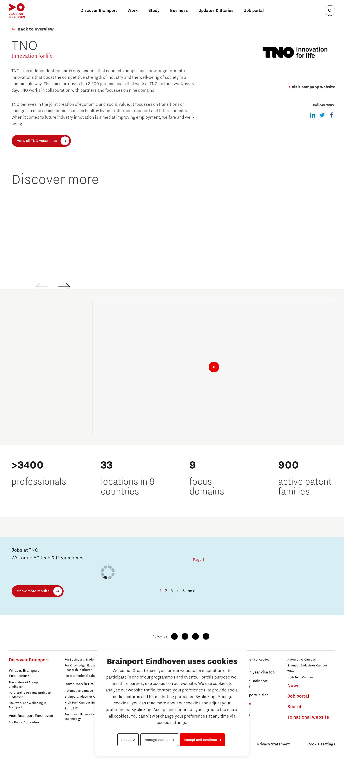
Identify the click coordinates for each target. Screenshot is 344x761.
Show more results (33, 591)
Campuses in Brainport (84, 684)
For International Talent (81, 676)
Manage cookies (157, 740)
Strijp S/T (70, 708)
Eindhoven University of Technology (80, 717)
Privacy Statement (273, 744)
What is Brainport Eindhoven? (24, 673)
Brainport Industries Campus (84, 696)
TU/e (290, 671)
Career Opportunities (250, 695)
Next (191, 591)
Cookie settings (321, 744)
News (293, 685)
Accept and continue (200, 740)
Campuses (241, 714)
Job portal (254, 10)
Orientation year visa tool (254, 672)
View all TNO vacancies (37, 141)
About (126, 740)
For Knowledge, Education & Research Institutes (84, 668)
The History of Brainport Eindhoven (25, 685)
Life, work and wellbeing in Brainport (27, 705)
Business (179, 10)
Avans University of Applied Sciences (251, 662)
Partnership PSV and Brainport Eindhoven (30, 695)
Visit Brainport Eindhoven (31, 716)
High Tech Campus (300, 677)
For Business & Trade (79, 659)
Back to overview (36, 29)
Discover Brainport (29, 660)
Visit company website (311, 87)
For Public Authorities (24, 722)
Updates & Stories (215, 10)
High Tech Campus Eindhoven (85, 702)
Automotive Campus (78, 691)
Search (295, 706)
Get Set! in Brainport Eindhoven (250, 684)
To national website (308, 717)
